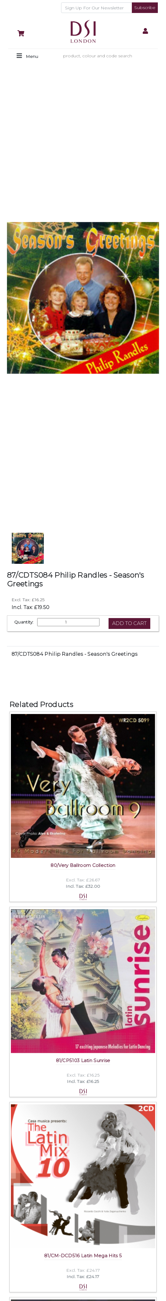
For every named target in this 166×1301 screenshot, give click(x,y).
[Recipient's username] (96, 7)
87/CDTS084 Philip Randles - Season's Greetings (74, 654)
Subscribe (144, 7)
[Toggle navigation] (27, 56)
